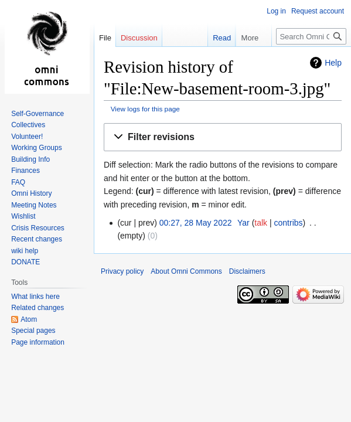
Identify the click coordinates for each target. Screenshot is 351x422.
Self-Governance (37, 114)
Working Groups (36, 148)
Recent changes (36, 239)
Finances (25, 170)
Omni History (31, 193)
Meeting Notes (33, 205)
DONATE (25, 262)
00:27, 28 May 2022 (195, 222)
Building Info (30, 159)
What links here (35, 296)
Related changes (37, 308)
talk (260, 222)
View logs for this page (145, 109)
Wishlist (23, 216)
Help (333, 62)
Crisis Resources (37, 228)
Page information (37, 342)
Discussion (139, 37)
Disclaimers (247, 271)
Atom (29, 319)
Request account (317, 11)
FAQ (18, 182)
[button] (223, 137)
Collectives (28, 125)
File (105, 37)
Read (209, 37)
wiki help (24, 251)
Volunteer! (27, 136)
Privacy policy (122, 271)
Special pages (33, 330)
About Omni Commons (186, 271)
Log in (276, 11)
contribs (288, 222)
